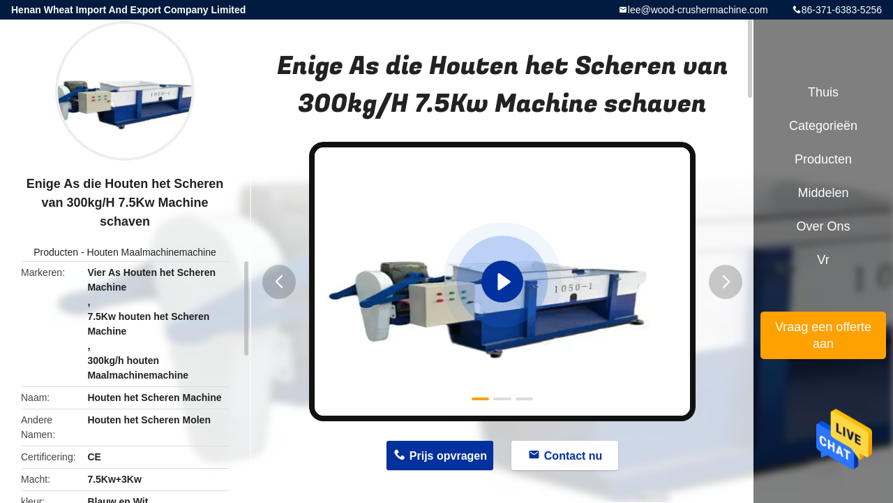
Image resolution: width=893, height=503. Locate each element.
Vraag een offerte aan (823, 335)
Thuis (823, 92)
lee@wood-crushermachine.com (698, 9)
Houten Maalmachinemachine (151, 252)
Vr (823, 260)
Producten (55, 252)
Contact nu (573, 456)
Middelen (822, 193)
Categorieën (823, 126)
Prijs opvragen (448, 456)
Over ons (823, 226)
